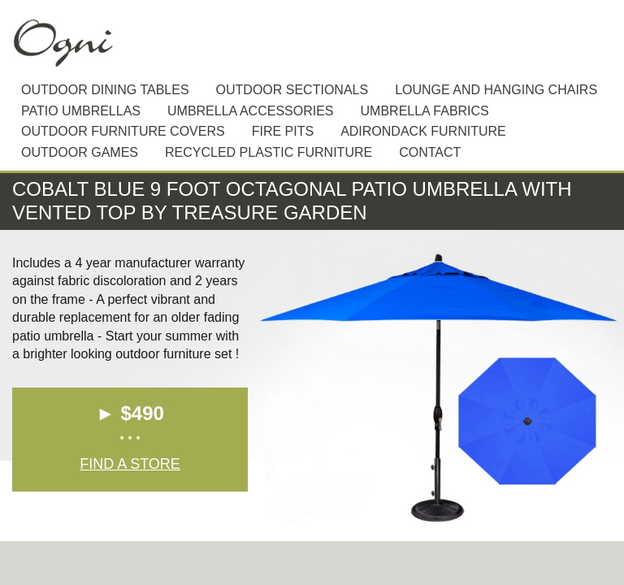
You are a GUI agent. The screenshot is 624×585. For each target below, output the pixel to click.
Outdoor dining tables (105, 90)
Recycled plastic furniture (268, 152)
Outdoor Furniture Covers (123, 131)
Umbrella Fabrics (425, 111)
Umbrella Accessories (250, 111)
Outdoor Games (79, 152)
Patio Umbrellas (81, 111)
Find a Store (130, 464)
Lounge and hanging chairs (496, 90)
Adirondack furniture (423, 131)
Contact (430, 152)
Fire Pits (283, 131)
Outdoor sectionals (292, 90)
